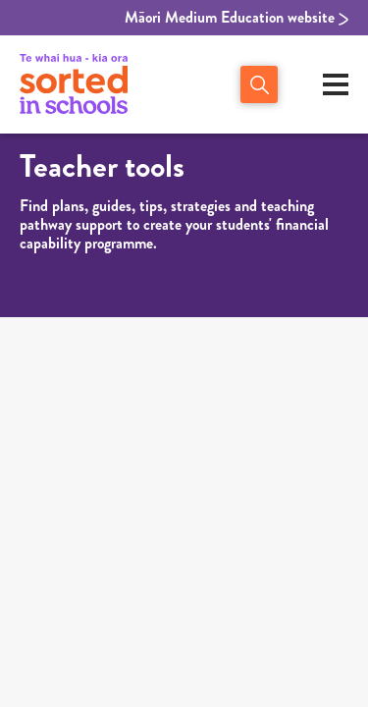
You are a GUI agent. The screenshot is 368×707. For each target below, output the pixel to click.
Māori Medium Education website (236, 18)
